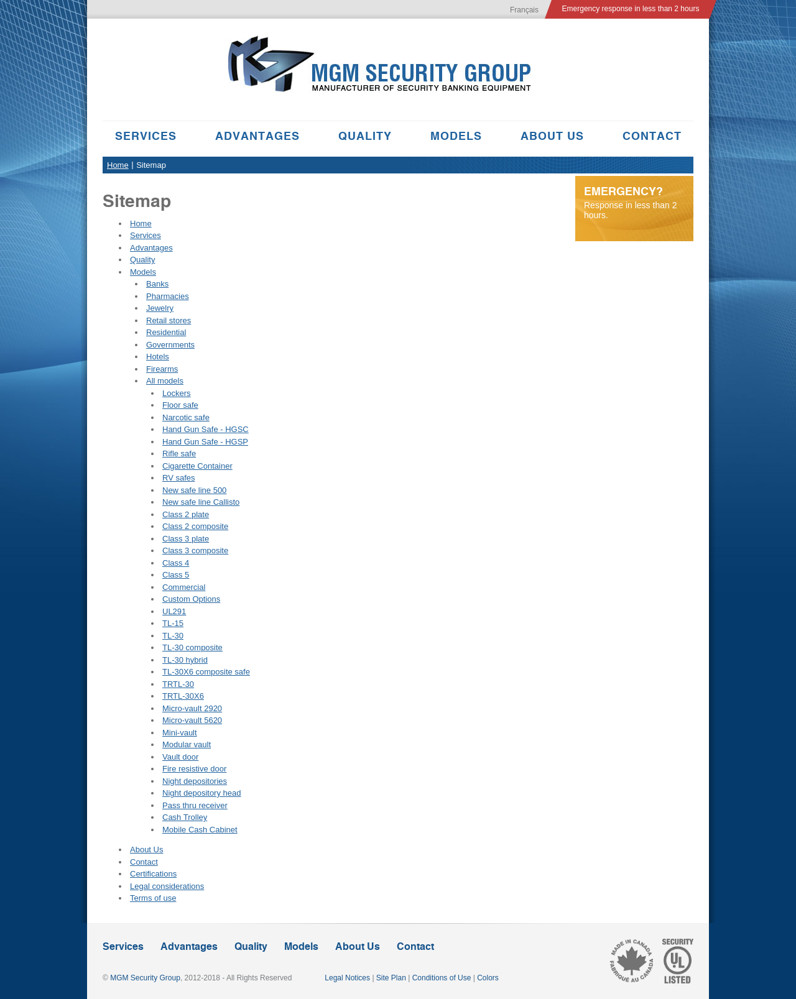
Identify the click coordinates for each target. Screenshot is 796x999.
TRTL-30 (178, 684)
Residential (166, 332)
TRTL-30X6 (183, 696)
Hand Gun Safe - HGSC (205, 429)
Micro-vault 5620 (192, 720)
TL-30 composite (192, 647)
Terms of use (153, 898)
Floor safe (180, 405)
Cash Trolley (184, 817)
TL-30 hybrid (185, 660)
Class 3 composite (195, 550)
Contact (652, 135)
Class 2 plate (185, 514)
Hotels (157, 356)
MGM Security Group (145, 978)
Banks (157, 283)
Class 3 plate (185, 538)
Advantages (257, 135)
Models (456, 135)
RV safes (178, 477)
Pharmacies (167, 296)
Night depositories (194, 781)
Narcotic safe (186, 417)
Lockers (176, 393)
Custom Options (191, 599)
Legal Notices (347, 978)
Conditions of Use (441, 978)
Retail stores (168, 320)
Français (524, 10)
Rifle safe (179, 453)
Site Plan (391, 978)
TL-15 (172, 623)
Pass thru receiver (195, 805)
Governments (170, 344)
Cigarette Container (197, 466)
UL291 (174, 611)
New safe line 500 (194, 490)
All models (164, 380)
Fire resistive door (194, 768)
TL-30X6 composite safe (206, 671)
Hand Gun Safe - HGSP (205, 441)
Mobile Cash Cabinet (200, 829)
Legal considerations (167, 886)
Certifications (153, 873)
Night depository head (201, 793)
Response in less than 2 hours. (634, 202)
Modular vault (186, 744)
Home (118, 165)
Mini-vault (179, 732)
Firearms (162, 369)
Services (146, 135)
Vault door (180, 757)
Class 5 (175, 574)
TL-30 (172, 635)
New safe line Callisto (200, 502)
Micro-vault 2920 (192, 708)
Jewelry (160, 308)
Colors (488, 978)
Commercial (183, 587)
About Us (552, 135)
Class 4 (175, 563)
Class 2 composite (195, 526)
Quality (365, 135)
